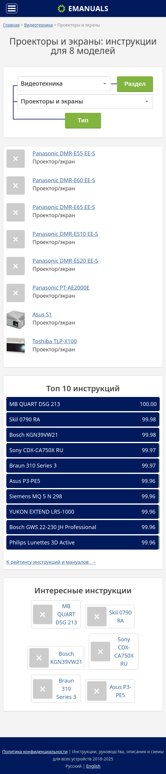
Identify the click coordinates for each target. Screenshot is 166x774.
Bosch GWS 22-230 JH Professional (52, 527)
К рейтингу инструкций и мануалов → (51, 562)
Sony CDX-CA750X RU (36, 450)
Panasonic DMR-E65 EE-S (63, 207)
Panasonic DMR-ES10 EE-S (65, 233)
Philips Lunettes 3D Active (42, 542)
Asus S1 (42, 314)
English (93, 766)
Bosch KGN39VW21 (33, 434)
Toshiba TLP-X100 (54, 341)
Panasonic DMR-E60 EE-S (63, 180)
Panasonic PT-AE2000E (61, 287)
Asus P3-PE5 (24, 480)
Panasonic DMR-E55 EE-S (63, 153)
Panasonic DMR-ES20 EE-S (65, 260)
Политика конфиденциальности (35, 751)
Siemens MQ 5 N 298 (35, 496)
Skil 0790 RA (24, 419)
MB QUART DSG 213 (34, 404)
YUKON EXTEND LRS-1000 (41, 511)
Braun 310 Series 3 (33, 465)
